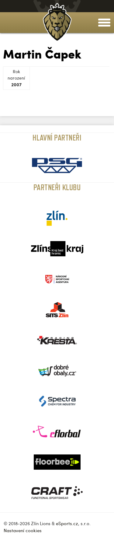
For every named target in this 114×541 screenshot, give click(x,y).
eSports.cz (67, 523)
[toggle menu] (104, 22)
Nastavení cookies (23, 530)
